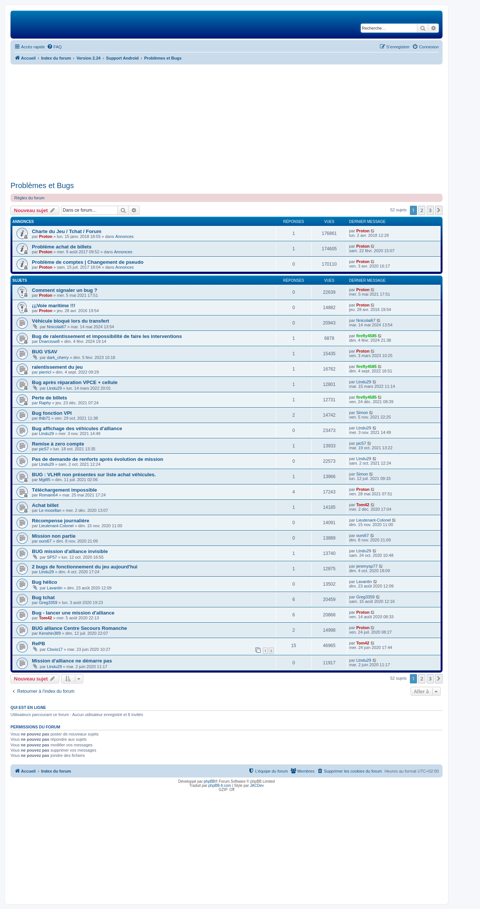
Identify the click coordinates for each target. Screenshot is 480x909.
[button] (438, 210)
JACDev (257, 785)
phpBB (209, 781)
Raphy (45, 403)
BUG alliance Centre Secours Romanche (79, 628)
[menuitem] (54, 46)
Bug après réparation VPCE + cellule (74, 382)
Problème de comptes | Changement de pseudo (88, 262)
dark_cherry (58, 357)
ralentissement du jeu (57, 367)
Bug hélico (44, 582)
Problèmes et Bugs (42, 185)
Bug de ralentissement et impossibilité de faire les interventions (107, 336)
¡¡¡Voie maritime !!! (53, 305)
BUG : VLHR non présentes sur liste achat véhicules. (94, 474)
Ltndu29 (54, 388)
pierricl (45, 372)
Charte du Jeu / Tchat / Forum (66, 231)
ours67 (45, 541)
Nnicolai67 (56, 326)
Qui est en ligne (28, 707)
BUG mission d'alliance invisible (70, 551)
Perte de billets (49, 398)
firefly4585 (366, 335)
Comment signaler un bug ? (64, 290)
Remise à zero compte (58, 444)
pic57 (44, 449)
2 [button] (421, 210)
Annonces (124, 236)
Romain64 (48, 495)
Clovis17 (55, 649)
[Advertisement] (226, 122)
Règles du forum (29, 198)
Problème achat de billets (62, 247)
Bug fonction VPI (52, 413)
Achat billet (45, 505)
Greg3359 (48, 602)
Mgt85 (45, 479)
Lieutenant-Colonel (56, 525)
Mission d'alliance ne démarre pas (72, 661)
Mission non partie (54, 536)
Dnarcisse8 (49, 341)
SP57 (52, 557)
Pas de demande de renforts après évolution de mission (97, 459)
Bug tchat (43, 597)
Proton (45, 236)
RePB (38, 643)
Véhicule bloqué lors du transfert (70, 321)
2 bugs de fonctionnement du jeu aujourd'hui (85, 567)
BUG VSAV (44, 351)
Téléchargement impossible (64, 490)
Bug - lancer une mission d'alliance (73, 613)
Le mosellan (50, 510)
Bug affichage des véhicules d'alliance (77, 428)
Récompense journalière (60, 520)
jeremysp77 (367, 566)
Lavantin (55, 588)
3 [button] (430, 210)
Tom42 (362, 504)
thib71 (44, 418)
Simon (362, 412)
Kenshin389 (50, 633)
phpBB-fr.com (219, 785)
